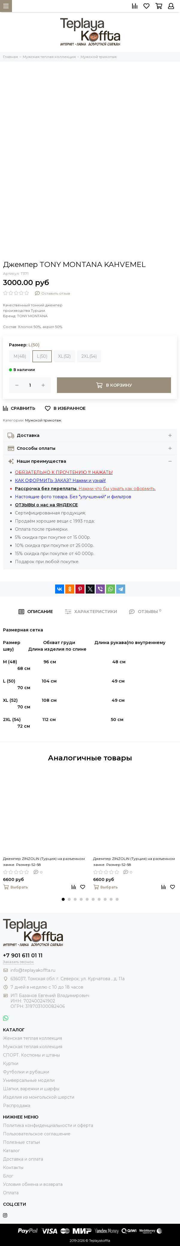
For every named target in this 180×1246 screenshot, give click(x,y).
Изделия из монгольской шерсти (38, 1097)
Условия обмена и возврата (33, 1184)
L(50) (42, 356)
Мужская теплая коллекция (32, 1046)
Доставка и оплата (23, 1159)
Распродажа (16, 1105)
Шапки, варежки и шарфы (31, 1088)
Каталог (11, 1150)
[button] (63, 899)
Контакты (13, 1167)
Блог (8, 1176)
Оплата (11, 1192)
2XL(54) (89, 356)
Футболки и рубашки (26, 1072)
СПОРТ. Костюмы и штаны (31, 1055)
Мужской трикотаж (43, 420)
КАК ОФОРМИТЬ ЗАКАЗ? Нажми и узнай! (60, 480)
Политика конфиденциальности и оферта (48, 1125)
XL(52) (64, 356)
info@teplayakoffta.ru (32, 970)
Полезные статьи (21, 1142)
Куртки (10, 1063)
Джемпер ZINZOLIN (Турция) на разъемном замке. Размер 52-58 (44, 861)
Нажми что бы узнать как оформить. (85, 488)
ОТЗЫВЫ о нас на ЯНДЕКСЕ (46, 505)
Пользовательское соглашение (36, 1134)
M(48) (19, 356)
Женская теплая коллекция (32, 1038)
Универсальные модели (29, 1080)
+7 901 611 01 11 (23, 955)
